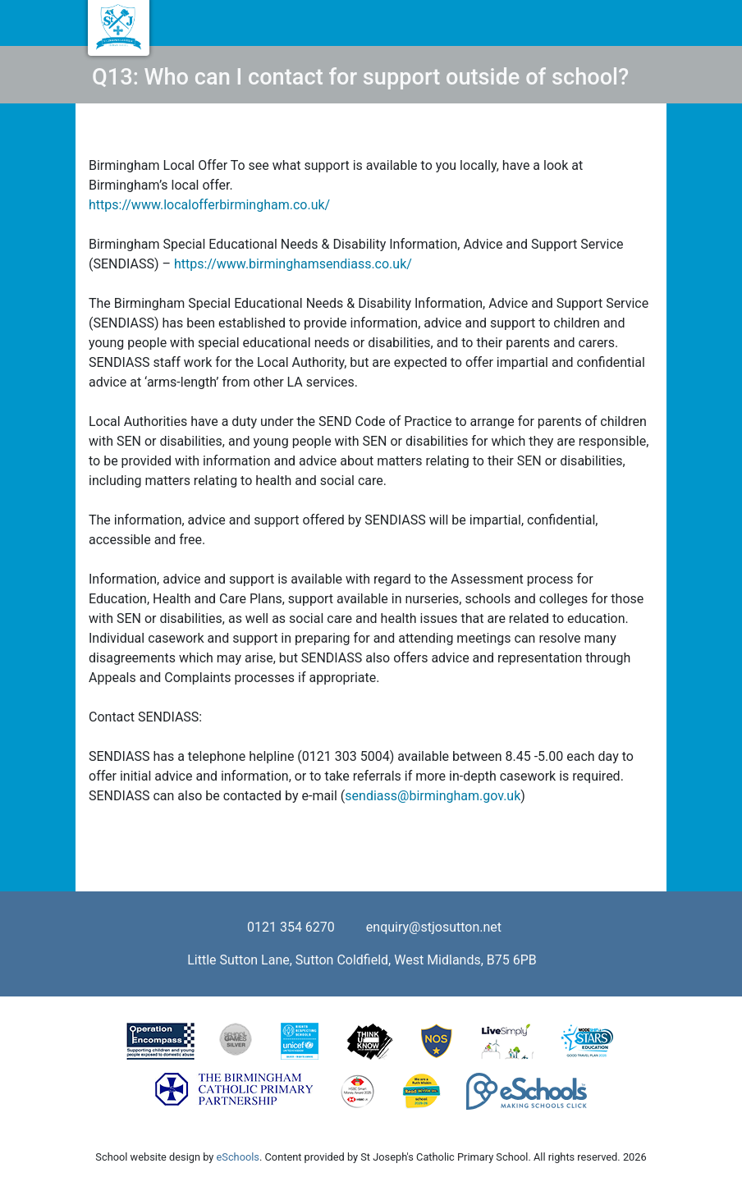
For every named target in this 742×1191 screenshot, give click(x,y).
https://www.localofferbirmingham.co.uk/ (209, 205)
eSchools (238, 1157)
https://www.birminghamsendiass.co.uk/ (291, 264)
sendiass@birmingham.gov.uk (432, 796)
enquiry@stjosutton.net (434, 927)
